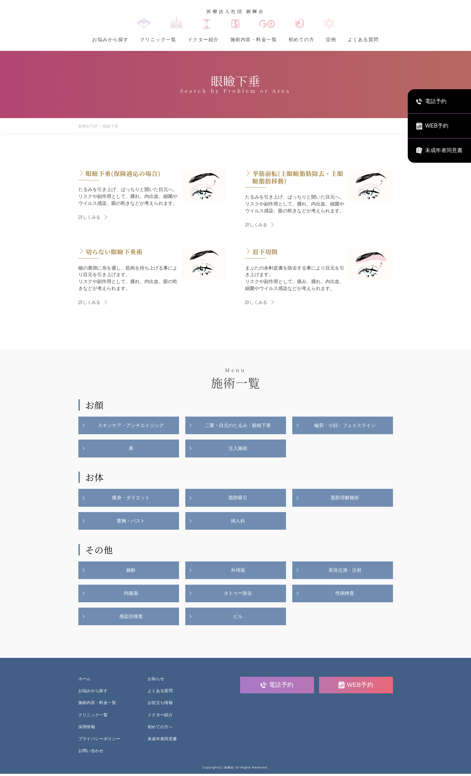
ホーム (84, 681)
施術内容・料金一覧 (253, 39)
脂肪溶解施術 (345, 498)
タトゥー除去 (238, 595)
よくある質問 (363, 39)
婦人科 (238, 522)
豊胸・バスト (131, 522)
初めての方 (302, 39)
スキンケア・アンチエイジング (131, 425)
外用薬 (238, 572)
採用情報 (86, 729)
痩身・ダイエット (131, 498)
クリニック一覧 (158, 39)
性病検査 (345, 595)
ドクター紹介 (203, 39)
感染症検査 (131, 618)
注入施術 (238, 448)
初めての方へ (160, 729)
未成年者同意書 (162, 741)
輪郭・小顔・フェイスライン (345, 425)
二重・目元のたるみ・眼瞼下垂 (238, 425)
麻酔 (131, 572)
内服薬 (131, 595)
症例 (331, 39)
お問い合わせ (91, 753)
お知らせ (156, 681)
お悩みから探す (110, 39)
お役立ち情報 (160, 705)
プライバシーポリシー (99, 741)
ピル (238, 618)
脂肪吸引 (238, 498)
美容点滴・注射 (345, 572)
